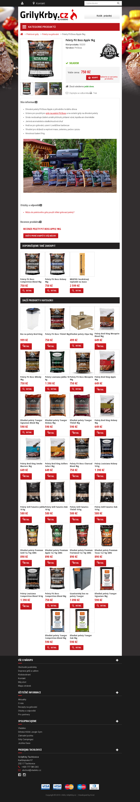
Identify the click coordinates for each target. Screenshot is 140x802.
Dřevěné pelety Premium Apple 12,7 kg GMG (56, 551)
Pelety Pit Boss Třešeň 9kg (57, 334)
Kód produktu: (72, 44)
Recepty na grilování (27, 707)
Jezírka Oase (24, 743)
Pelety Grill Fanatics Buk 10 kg (56, 508)
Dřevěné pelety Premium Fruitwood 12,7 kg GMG (81, 551)
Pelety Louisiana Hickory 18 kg (106, 464)
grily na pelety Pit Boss (56, 113)
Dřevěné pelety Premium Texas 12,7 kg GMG (106, 551)
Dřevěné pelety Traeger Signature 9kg (106, 594)
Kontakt (40, 3)
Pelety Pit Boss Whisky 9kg (30, 378)
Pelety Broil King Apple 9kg (105, 378)
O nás (21, 703)
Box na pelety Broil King (31, 334)
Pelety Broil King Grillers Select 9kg (56, 464)
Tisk (95, 93)
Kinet (92, 795)
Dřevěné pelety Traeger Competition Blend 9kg (56, 636)
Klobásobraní (24, 674)
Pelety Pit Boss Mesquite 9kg (81, 378)
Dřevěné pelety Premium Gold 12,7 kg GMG (31, 551)
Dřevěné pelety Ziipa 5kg (81, 334)
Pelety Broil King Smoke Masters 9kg (31, 464)
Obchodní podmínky (27, 667)
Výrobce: (70, 48)
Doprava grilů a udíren (28, 671)
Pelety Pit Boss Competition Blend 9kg (30, 280)
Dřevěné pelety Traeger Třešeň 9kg (81, 421)
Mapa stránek (24, 686)
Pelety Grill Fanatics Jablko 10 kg (32, 508)
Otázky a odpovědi (27, 710)
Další (60, 88)
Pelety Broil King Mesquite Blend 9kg (107, 334)
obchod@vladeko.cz (31, 770)
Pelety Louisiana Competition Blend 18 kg (31, 594)
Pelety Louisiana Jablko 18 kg (57, 378)
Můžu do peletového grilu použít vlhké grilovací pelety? (49, 212)
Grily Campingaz (25, 739)
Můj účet (22, 682)
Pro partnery (24, 714)
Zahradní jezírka (25, 735)
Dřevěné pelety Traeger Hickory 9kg (56, 421)
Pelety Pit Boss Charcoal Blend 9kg (81, 464)
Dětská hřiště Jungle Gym (30, 732)
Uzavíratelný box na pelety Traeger (79, 594)
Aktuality (22, 699)
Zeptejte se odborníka (79, 93)
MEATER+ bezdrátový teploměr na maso (79, 280)
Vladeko (22, 728)
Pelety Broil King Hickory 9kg (106, 421)
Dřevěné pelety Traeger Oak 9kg (81, 636)
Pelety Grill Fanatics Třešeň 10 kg (79, 508)
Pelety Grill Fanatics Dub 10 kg (106, 508)
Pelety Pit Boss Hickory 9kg (55, 280)
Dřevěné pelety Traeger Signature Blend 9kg (31, 421)
